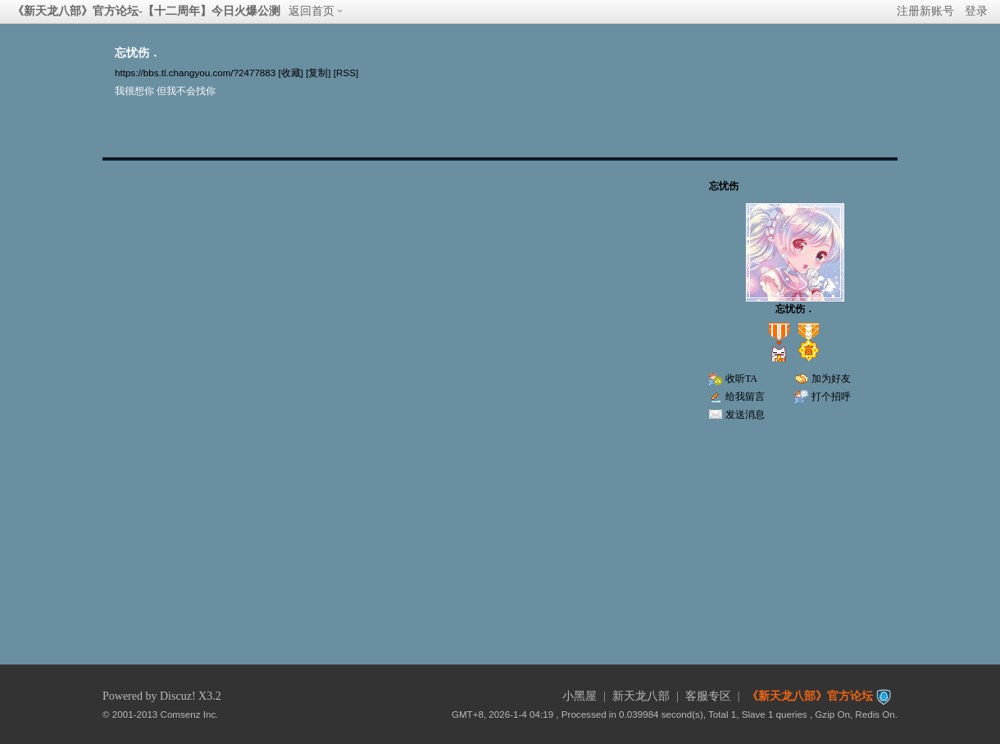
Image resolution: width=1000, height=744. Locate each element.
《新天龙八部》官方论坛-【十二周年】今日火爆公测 (146, 11)
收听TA (741, 378)
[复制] (318, 72)
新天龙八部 (641, 696)
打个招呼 (831, 396)
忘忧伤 (724, 186)
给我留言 (745, 396)
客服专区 (708, 696)
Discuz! (178, 696)
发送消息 (745, 414)
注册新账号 (925, 11)
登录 (976, 11)
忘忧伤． (795, 309)
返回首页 (311, 11)
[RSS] (346, 72)
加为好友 (831, 378)
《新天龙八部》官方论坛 (810, 696)
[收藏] (290, 72)
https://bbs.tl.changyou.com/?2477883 (195, 72)
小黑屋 (579, 696)
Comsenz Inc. (190, 714)
